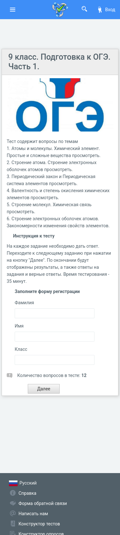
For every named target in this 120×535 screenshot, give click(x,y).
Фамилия (24, 302)
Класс (21, 349)
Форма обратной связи (43, 503)
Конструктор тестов (39, 523)
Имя (19, 325)
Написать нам (33, 513)
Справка (27, 493)
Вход (106, 9)
